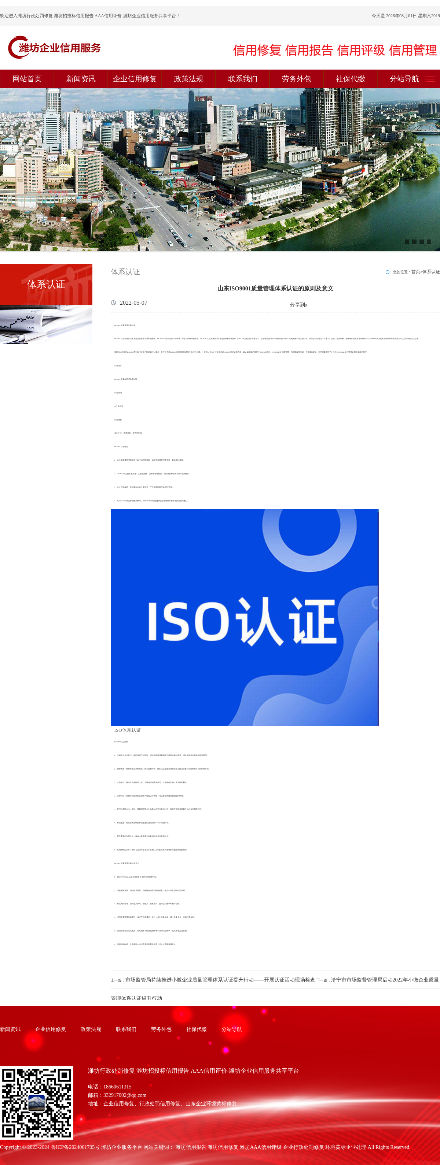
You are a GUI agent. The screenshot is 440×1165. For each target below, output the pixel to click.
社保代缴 (350, 79)
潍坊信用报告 (191, 1147)
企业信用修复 (135, 79)
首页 (415, 271)
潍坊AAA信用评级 (261, 1147)
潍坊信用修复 (223, 1147)
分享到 (297, 305)
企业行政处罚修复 (303, 1147)
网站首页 (27, 79)
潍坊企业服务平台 (121, 1147)
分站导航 (404, 79)
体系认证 (431, 271)
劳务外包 (296, 79)
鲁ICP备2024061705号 (75, 1147)
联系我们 (242, 79)
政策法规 (188, 79)
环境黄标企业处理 (345, 1147)
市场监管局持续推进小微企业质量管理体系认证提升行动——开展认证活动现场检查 (220, 980)
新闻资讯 (81, 79)
